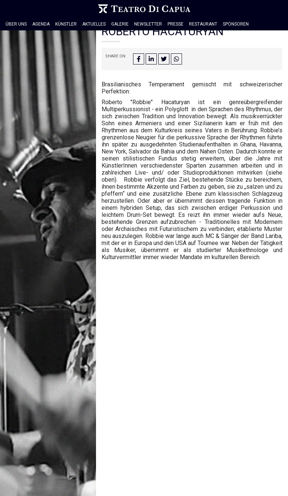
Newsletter (148, 24)
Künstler (66, 24)
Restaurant (203, 24)
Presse (175, 24)
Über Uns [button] (16, 24)
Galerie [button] (120, 24)
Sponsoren (236, 24)
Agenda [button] (41, 24)
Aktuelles (94, 24)
